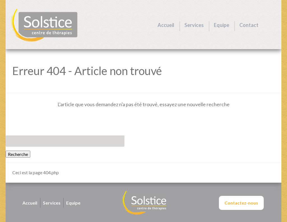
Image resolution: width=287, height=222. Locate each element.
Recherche (18, 154)
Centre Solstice (44, 25)
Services (194, 25)
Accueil (166, 25)
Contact (248, 25)
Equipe (221, 25)
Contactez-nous (241, 202)
